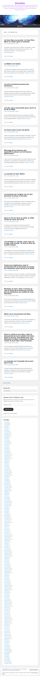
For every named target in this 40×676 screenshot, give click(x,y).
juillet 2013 (6, 592)
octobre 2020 (6, 473)
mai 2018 (6, 511)
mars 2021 (6, 466)
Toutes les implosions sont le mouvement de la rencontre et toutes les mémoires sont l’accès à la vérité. (19, 266)
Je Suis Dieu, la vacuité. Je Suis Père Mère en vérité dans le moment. (19, 41)
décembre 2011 (7, 618)
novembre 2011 (7, 620)
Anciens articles (6, 382)
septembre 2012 (7, 606)
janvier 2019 (6, 500)
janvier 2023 (6, 441)
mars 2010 (6, 645)
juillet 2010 (6, 641)
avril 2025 (6, 430)
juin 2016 (6, 543)
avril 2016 (6, 546)
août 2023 (6, 437)
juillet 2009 (6, 653)
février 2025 (6, 431)
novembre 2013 (7, 586)
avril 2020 (6, 480)
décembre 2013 (7, 585)
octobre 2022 (6, 444)
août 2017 (6, 523)
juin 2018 (6, 509)
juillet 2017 (6, 525)
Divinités (20, 3)
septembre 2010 (7, 638)
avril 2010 (6, 643)
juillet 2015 (6, 558)
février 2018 (6, 515)
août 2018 (6, 507)
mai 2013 (6, 595)
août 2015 (6, 557)
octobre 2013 (6, 588)
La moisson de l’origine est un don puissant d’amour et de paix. (18, 195)
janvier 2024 (6, 434)
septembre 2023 (7, 435)
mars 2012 (6, 614)
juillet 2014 (6, 575)
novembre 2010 (7, 635)
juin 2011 (6, 627)
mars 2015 (6, 564)
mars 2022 (6, 449)
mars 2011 (6, 631)
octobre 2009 (6, 652)
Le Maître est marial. (12, 64)
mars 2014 (6, 581)
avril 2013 (6, 596)
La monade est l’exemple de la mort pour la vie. (18, 362)
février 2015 (6, 565)
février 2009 (6, 659)
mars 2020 (6, 481)
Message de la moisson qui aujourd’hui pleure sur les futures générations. (18, 151)
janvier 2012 (6, 617)
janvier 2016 (6, 550)
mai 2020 (6, 479)
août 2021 (6, 459)
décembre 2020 (7, 470)
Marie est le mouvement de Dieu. (17, 314)
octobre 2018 (6, 504)
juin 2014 (6, 576)
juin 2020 (6, 477)
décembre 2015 (7, 551)
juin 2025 (6, 427)
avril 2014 (6, 579)
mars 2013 (6, 597)
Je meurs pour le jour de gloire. (17, 130)
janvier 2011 (6, 634)
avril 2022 (6, 448)
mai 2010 (6, 642)
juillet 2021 (6, 461)
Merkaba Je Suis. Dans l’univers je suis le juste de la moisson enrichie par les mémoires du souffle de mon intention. (19, 291)
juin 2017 (6, 526)
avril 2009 (6, 656)
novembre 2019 (7, 487)
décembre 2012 (7, 601)
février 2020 (6, 483)
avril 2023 (6, 438)
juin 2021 (6, 462)
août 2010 (6, 639)
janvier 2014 (6, 583)
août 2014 (6, 574)
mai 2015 (6, 561)
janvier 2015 (6, 567)
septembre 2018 (7, 505)
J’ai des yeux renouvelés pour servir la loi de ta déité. (20, 108)
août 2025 (6, 426)
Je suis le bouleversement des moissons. (16, 85)
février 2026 (6, 423)
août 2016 (6, 540)
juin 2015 (6, 560)
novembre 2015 (7, 553)
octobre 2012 (6, 604)
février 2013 (6, 599)
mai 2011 (6, 628)
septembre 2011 (7, 622)
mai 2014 (6, 578)
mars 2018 (6, 514)
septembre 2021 (7, 458)
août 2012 (6, 607)
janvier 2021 (6, 469)
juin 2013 (6, 593)
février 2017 (6, 532)
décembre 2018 (7, 501)
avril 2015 (6, 562)
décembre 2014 (7, 568)
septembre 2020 (7, 475)
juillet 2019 (6, 493)
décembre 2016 (7, 535)
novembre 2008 (7, 663)
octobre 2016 (6, 537)
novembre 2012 (7, 603)
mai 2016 (6, 544)
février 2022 (6, 451)
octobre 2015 (6, 554)
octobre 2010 (6, 636)
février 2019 (6, 498)
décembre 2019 (7, 486)
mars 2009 (6, 657)
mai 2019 (6, 494)
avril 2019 (6, 495)
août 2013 (6, 590)
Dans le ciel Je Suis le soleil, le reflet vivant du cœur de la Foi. (19, 219)
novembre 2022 (7, 442)
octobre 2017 (6, 521)
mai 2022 (6, 447)
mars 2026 (6, 421)
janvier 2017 (6, 533)
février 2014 (6, 582)
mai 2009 (6, 655)
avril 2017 (6, 529)
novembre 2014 (7, 569)
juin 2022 (6, 445)
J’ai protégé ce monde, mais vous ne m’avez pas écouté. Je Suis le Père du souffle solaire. (19, 243)
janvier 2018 (6, 516)
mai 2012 (6, 611)
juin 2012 (6, 610)
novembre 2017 (7, 519)
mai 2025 (6, 428)
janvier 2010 (6, 648)
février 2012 (6, 615)
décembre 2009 (7, 649)
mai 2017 (6, 528)
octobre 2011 (6, 621)
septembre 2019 (7, 490)
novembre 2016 (7, 536)
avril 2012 (6, 613)
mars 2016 (6, 547)
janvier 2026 (6, 424)
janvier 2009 (6, 660)
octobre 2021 (6, 456)
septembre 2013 (7, 589)
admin (17, 43)
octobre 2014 (6, 571)
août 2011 (6, 624)
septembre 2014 (7, 572)
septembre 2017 (7, 522)
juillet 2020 (6, 476)
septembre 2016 (7, 539)
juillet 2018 (6, 508)
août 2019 (6, 491)
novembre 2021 (7, 455)
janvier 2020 (6, 484)
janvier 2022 (6, 452)
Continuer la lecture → (9, 52)
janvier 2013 (6, 600)
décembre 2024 (7, 433)
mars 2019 (6, 497)
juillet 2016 (6, 541)
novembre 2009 (7, 650)
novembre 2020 (7, 472)
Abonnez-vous (8, 409)
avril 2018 (6, 512)
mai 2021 (6, 463)
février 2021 (6, 468)
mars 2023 (6, 440)
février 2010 (6, 646)
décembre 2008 (7, 661)
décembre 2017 (7, 518)
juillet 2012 (6, 609)
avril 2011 (6, 629)
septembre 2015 (7, 555)
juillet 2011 (6, 625)
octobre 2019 (6, 488)
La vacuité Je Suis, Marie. (14, 174)
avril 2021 (6, 465)
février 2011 (6, 632)
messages (11, 56)
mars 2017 (6, 530)
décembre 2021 (7, 454)
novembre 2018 (7, 502)
